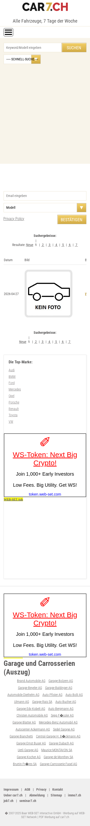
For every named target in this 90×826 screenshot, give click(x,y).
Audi (12, 370)
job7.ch (8, 801)
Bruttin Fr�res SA (25, 764)
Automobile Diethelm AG (23, 695)
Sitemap (56, 795)
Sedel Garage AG (64, 729)
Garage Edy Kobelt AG (31, 709)
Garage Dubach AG (61, 743)
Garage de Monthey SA (58, 757)
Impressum (11, 789)
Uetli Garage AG (28, 750)
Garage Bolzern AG (60, 681)
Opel (11, 396)
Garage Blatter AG (24, 722)
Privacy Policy (13, 218)
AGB (27, 789)
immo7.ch (74, 795)
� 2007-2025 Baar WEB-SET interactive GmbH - (34, 813)
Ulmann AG (21, 702)
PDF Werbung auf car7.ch (54, 817)
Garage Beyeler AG (30, 688)
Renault (14, 409)
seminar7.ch (27, 801)
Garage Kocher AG (29, 757)
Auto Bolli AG (74, 695)
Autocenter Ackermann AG (33, 729)
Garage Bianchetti (21, 736)
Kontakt (57, 789)
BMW (12, 376)
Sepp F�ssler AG (62, 715)
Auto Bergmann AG (60, 709)
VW (11, 421)
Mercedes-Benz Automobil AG (58, 722)
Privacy (41, 789)
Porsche (14, 402)
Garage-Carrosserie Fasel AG (58, 764)
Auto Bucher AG (65, 702)
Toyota (13, 415)
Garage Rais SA (42, 702)
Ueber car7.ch (13, 795)
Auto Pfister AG (52, 695)
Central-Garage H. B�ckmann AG (58, 736)
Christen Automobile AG (32, 715)
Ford (12, 383)
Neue (29, 245)
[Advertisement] (45, 111)
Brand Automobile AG (31, 681)
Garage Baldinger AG (58, 688)
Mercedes (15, 389)
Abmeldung (37, 795)
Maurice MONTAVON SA (56, 750)
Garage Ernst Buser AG (31, 743)
